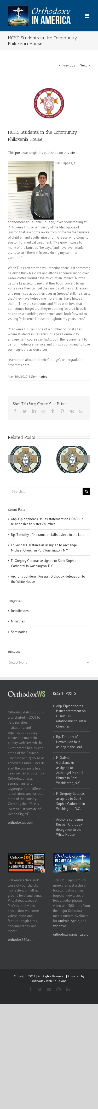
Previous (68, 65)
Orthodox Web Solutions (49, 981)
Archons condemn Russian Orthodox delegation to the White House (69, 827)
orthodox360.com (21, 939)
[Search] (86, 491)
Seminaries (39, 376)
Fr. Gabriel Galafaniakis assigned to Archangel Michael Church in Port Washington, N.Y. (69, 770)
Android (64, 921)
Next (83, 65)
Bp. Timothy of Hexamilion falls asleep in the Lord (47, 534)
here (26, 365)
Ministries (18, 621)
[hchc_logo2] (49, 103)
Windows (60, 926)
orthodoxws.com (20, 822)
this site (69, 152)
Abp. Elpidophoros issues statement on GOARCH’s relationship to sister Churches (71, 716)
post (18, 152)
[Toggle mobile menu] (87, 16)
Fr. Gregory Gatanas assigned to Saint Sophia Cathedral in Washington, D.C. (70, 801)
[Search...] (45, 491)
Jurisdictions (20, 611)
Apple (75, 921)
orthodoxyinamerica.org (71, 934)
